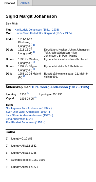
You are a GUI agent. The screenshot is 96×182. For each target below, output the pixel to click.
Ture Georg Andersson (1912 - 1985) (60, 87)
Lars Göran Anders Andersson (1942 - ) (29, 115)
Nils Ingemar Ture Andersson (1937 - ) (29, 108)
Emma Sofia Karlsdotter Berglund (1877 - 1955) (43, 33)
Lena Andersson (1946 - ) (21, 118)
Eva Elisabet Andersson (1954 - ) (25, 122)
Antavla (25, 3)
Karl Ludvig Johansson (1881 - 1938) (37, 29)
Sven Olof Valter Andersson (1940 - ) (28, 111)
